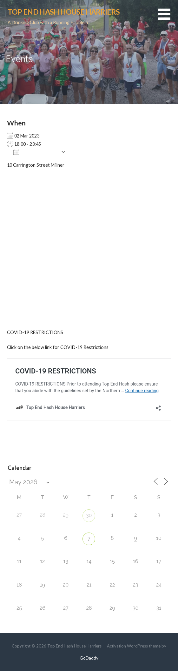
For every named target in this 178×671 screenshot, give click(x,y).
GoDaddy (89, 658)
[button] (168, 18)
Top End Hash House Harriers (64, 11)
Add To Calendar (35, 151)
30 (89, 515)
